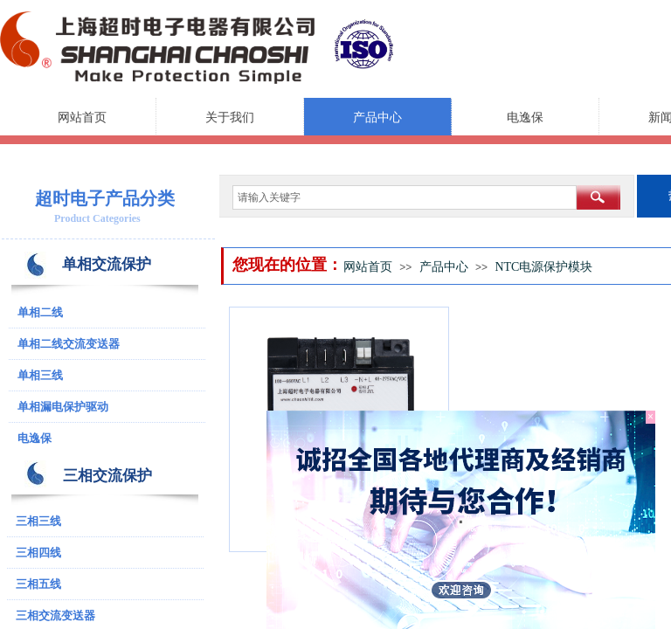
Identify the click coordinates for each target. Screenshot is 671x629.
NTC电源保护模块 (543, 266)
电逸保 (525, 117)
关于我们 (229, 117)
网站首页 (82, 117)
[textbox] (404, 197)
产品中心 (377, 117)
